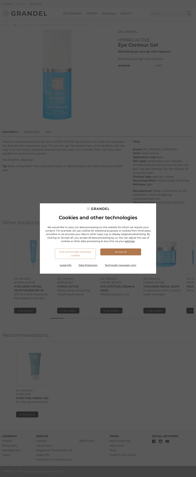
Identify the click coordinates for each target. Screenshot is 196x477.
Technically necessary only (120, 265)
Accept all (121, 251)
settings (130, 241)
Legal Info (65, 265)
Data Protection (88, 265)
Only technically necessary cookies (75, 253)
